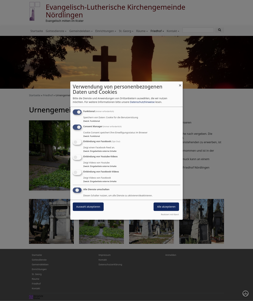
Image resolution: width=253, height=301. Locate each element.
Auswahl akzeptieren (88, 206)
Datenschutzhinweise (142, 102)
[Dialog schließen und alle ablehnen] (180, 83)
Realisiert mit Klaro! (170, 214)
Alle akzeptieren (166, 206)
